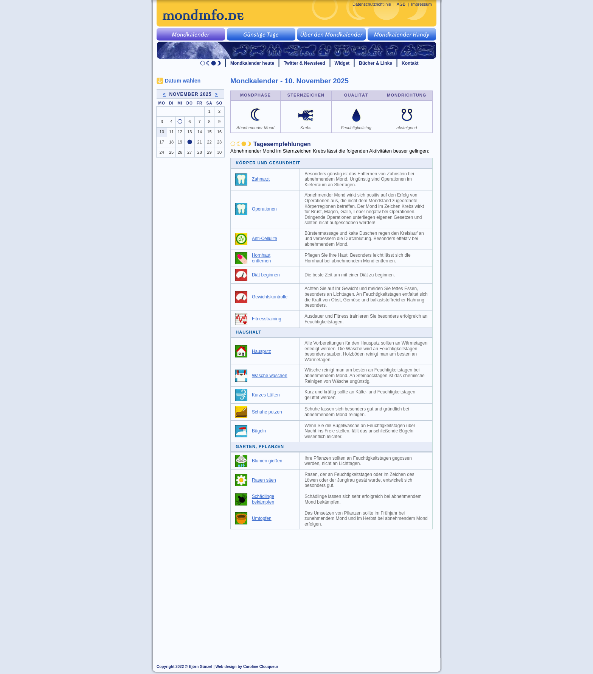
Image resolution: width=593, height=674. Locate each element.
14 (199, 131)
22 (209, 142)
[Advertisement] (336, 590)
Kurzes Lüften (266, 395)
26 (180, 152)
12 (180, 131)
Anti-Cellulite (264, 238)
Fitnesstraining (266, 318)
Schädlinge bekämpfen (263, 499)
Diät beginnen (266, 275)
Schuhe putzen (267, 412)
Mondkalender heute (252, 63)
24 (162, 152)
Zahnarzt (261, 179)
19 (180, 142)
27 (189, 152)
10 (162, 131)
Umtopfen (262, 518)
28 (199, 152)
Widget (342, 63)
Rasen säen (264, 480)
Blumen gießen (267, 460)
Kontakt (410, 63)
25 (171, 152)
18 (171, 142)
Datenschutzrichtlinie (371, 4)
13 (189, 131)
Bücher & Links (375, 63)
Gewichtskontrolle (269, 297)
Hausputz (261, 351)
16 (219, 131)
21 (199, 142)
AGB (401, 4)
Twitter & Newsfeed (304, 63)
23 (219, 142)
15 (209, 131)
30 (219, 152)
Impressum (421, 4)
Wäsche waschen (269, 375)
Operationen (264, 209)
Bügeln (259, 431)
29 (209, 152)
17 (162, 142)
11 (171, 131)
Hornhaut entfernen (261, 258)
